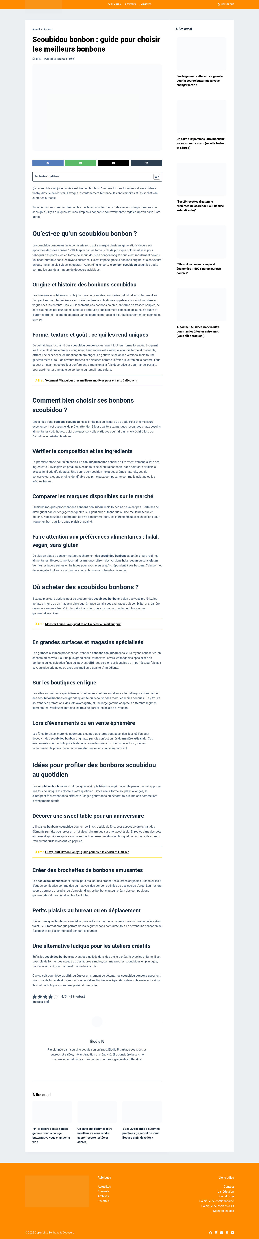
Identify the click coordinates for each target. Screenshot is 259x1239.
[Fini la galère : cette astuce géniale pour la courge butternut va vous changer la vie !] (52, 1112)
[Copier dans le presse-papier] (146, 163)
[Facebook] (48, 163)
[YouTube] (232, 1232)
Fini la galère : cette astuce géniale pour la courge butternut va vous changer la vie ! (200, 81)
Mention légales (223, 1211)
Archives (103, 1196)
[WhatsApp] (80, 163)
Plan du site (226, 1196)
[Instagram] (221, 1232)
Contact (229, 1186)
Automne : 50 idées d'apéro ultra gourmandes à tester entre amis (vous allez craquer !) (198, 331)
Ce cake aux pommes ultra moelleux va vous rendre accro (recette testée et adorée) (201, 143)
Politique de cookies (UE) (217, 1206)
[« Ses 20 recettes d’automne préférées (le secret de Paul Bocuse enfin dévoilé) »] (142, 1112)
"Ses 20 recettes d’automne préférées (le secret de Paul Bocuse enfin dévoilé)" (200, 206)
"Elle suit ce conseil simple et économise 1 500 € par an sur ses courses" (199, 269)
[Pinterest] (227, 1232)
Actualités (114, 4)
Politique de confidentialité (216, 1201)
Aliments (145, 4)
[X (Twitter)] (113, 163)
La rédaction (226, 1191)
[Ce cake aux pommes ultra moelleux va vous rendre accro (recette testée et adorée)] (97, 1112)
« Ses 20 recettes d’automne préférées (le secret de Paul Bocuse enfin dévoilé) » (141, 1133)
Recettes (130, 4)
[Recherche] (226, 4)
